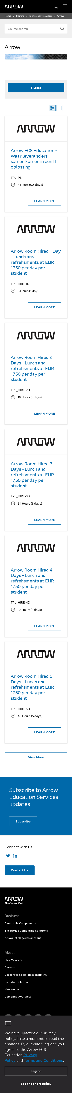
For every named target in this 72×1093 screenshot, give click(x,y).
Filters (36, 88)
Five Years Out (15, 960)
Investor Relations (17, 982)
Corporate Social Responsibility (26, 974)
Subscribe (23, 821)
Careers (10, 967)
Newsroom (12, 989)
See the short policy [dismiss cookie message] (36, 1083)
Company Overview (18, 996)
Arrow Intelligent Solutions (23, 938)
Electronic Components (20, 923)
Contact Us (19, 870)
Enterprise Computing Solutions (26, 930)
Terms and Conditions (43, 1060)
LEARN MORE (44, 201)
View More (36, 757)
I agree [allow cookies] (36, 1071)
